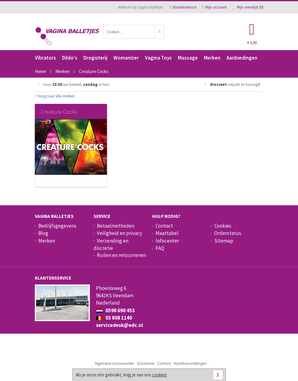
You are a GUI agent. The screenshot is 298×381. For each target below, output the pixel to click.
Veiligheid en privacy (119, 233)
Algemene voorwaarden (114, 363)
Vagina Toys (158, 57)
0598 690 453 (115, 310)
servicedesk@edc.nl (119, 325)
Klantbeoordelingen (190, 363)
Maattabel (167, 233)
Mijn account (214, 7)
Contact (164, 225)
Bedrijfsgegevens (57, 225)
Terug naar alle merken (55, 96)
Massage (188, 57)
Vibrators (45, 57)
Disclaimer (145, 363)
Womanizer (126, 57)
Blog (43, 233)
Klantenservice (182, 7)
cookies (159, 375)
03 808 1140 (114, 317)
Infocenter (167, 240)
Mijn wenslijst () (248, 7)
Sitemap (223, 240)
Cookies (222, 225)
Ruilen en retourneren (121, 255)
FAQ (160, 248)
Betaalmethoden (115, 225)
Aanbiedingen (241, 57)
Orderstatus (227, 233)
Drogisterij (95, 57)
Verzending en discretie (111, 244)
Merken (212, 57)
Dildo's (69, 57)
